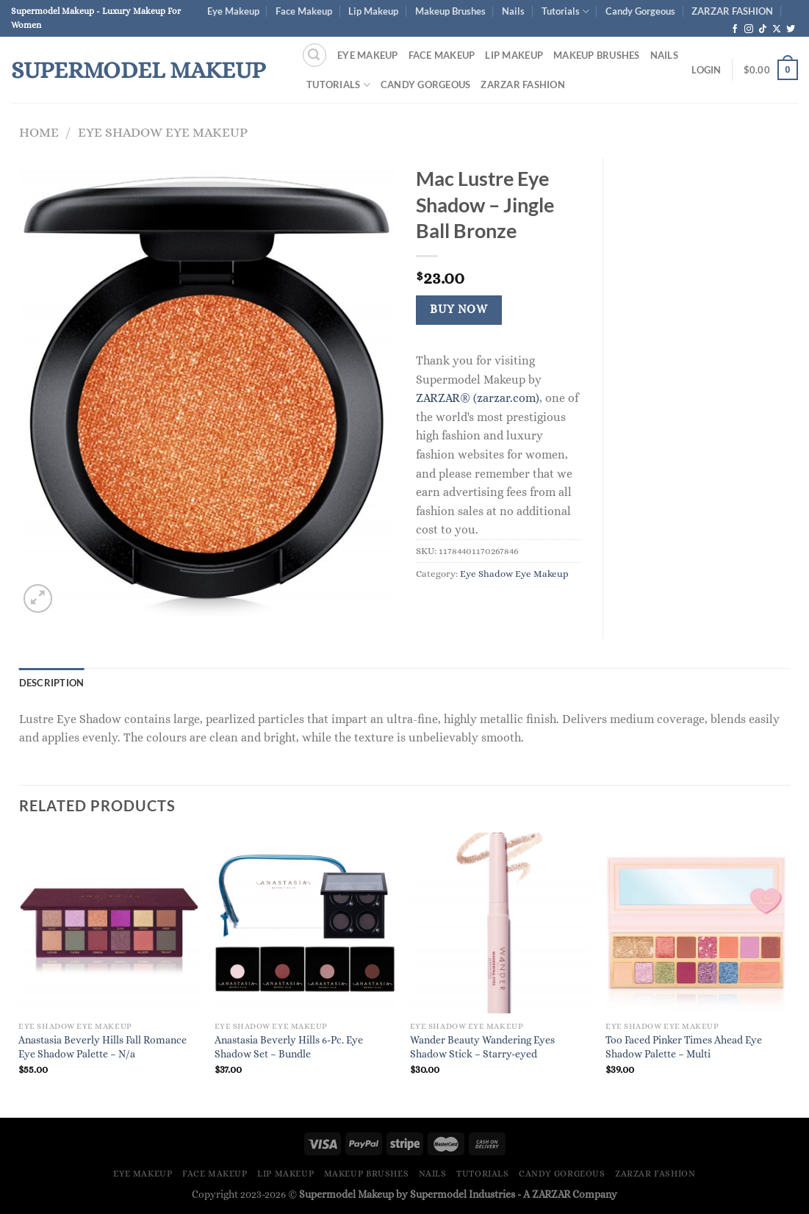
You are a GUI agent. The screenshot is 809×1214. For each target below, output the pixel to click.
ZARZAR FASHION (732, 11)
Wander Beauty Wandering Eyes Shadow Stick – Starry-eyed (482, 1047)
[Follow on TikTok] (762, 29)
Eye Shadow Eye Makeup (163, 132)
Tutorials (565, 11)
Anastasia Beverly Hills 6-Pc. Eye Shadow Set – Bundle (289, 1047)
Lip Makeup (373, 11)
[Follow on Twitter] (790, 29)
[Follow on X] (776, 29)
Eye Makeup (233, 11)
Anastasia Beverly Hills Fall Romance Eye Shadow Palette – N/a (102, 1047)
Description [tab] (52, 683)
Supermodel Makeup (138, 70)
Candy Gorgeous (640, 11)
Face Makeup (304, 11)
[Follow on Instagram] (748, 29)
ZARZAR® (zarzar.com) (477, 398)
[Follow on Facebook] (734, 29)
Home (39, 132)
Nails (513, 11)
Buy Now (458, 309)
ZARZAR (551, 1194)
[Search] (314, 55)
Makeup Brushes (450, 11)
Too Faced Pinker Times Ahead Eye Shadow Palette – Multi (683, 1047)
